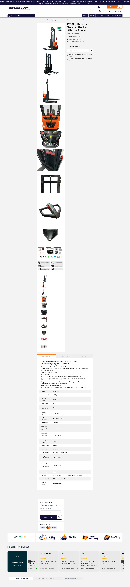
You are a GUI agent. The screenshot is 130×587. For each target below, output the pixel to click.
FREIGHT (107, 15)
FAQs (98, 15)
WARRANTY (83, 356)
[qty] (69, 50)
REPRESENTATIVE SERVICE (116, 15)
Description (46, 356)
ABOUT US (85, 15)
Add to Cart (53, 517)
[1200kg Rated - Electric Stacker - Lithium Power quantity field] (51, 512)
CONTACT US (92, 15)
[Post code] (80, 50)
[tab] (46, 356)
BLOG (102, 15)
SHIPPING (65, 356)
